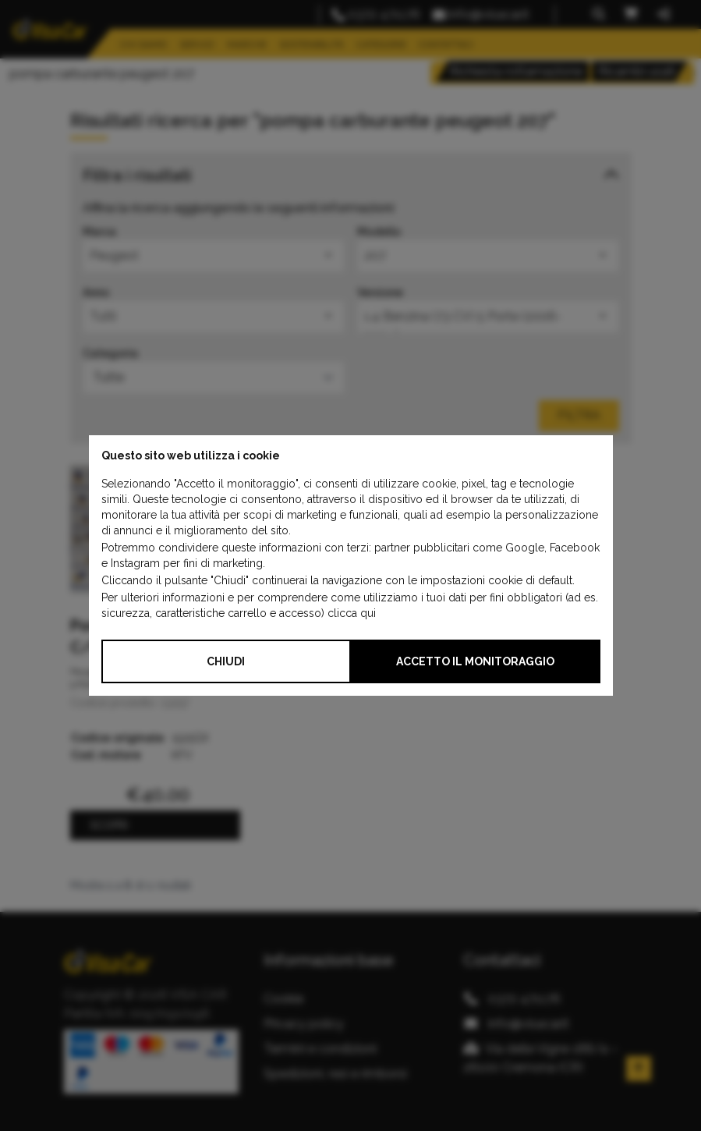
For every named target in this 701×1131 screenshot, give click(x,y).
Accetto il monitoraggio (475, 661)
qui (368, 613)
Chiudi (226, 661)
